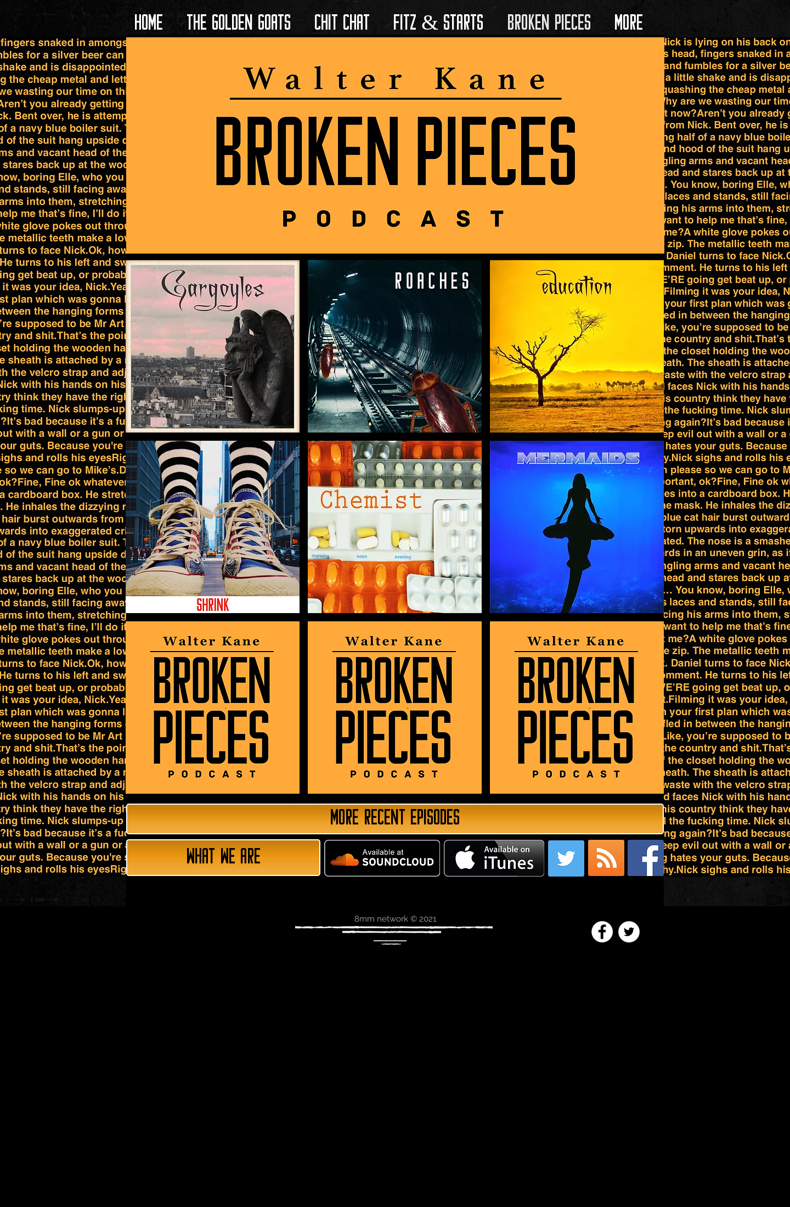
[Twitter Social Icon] (566, 858)
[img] (213, 707)
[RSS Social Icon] (606, 858)
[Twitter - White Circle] (629, 931)
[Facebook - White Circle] (602, 931)
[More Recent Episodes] (395, 819)
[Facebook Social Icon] (646, 858)
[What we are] (223, 857)
